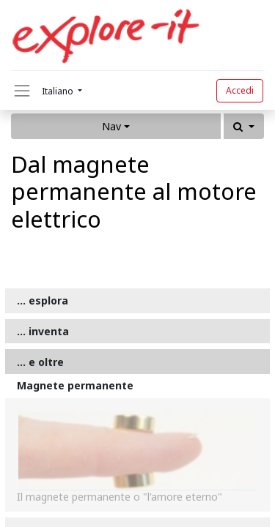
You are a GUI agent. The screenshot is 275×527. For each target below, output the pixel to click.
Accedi (240, 90)
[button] (244, 126)
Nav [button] (111, 126)
